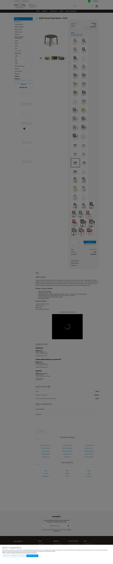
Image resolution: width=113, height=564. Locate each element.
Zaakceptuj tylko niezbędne (9, 555)
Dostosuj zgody (21, 555)
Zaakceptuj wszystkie (32, 555)
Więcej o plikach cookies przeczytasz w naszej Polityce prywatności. (19, 552)
